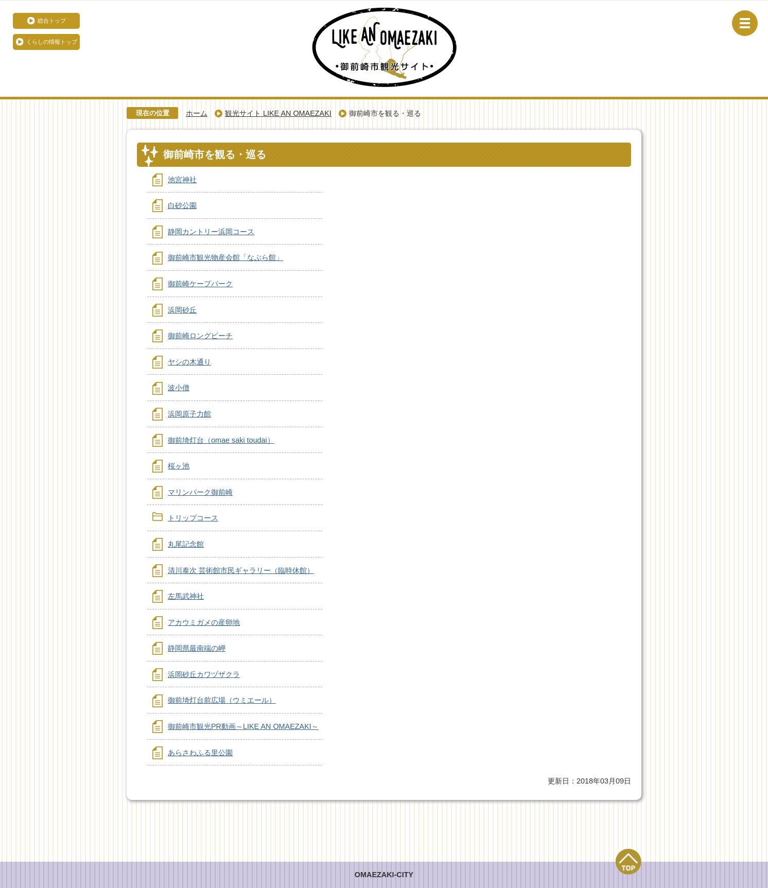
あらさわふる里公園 (200, 752)
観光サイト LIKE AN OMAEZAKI (278, 113)
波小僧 (178, 388)
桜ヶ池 (178, 466)
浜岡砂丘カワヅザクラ (204, 674)
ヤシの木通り (189, 362)
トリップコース (193, 518)
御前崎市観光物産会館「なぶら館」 (225, 257)
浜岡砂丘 (182, 310)
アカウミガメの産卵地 (204, 622)
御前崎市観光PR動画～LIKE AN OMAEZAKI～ (243, 726)
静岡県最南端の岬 (196, 648)
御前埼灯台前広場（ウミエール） (222, 700)
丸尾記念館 (186, 544)
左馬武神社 (186, 596)
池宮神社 (182, 180)
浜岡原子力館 (189, 414)
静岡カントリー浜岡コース (211, 232)
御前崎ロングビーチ (200, 336)
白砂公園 (182, 205)
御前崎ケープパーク (200, 284)
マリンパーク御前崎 (200, 492)
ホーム (196, 113)
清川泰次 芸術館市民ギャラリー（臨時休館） (241, 570)
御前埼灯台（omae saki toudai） (221, 440)
